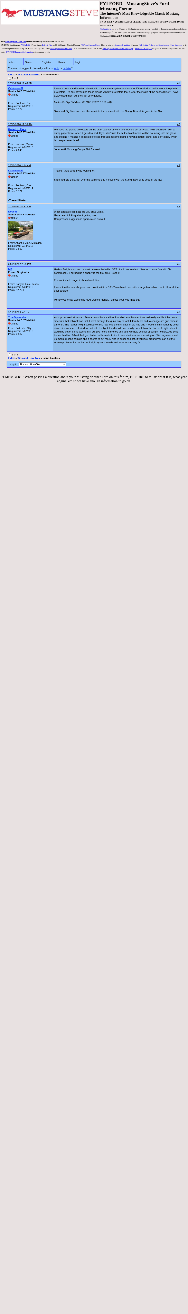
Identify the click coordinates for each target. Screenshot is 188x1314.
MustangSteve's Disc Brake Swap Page (117, 48)
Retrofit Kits (47, 45)
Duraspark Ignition (122, 45)
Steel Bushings (176, 45)
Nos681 (12, 211)
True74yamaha (17, 317)
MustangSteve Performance (61, 48)
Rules (61, 62)
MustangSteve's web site (15, 41)
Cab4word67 (15, 88)
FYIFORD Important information (19, 52)
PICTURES (25, 45)
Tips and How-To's (28, 74)
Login (78, 62)
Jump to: (37, 364)
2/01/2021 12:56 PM (19, 264)
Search (29, 62)
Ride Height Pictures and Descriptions (154, 45)
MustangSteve (105, 29)
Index (11, 62)
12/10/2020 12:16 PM (20, 124)
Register (46, 62)
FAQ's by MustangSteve (90, 45)
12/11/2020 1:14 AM (19, 165)
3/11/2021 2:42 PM (19, 312)
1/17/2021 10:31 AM (19, 206)
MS (10, 269)
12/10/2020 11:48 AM (20, 83)
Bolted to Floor (17, 129)
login (56, 68)
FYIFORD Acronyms (143, 48)
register (67, 68)
